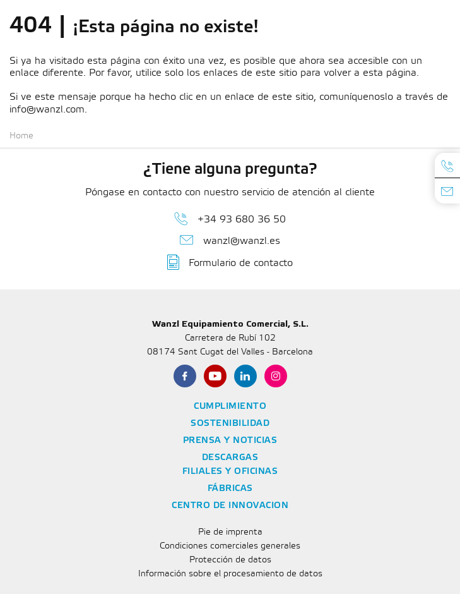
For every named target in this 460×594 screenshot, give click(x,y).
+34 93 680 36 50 (230, 218)
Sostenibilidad (230, 424)
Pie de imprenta (230, 532)
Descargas (230, 458)
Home (21, 136)
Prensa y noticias (230, 441)
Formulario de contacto (230, 262)
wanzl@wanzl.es (230, 240)
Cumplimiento (230, 407)
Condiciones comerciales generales (230, 546)
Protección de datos (230, 560)
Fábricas (230, 489)
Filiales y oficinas (230, 472)
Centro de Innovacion (230, 506)
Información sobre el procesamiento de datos (230, 574)
